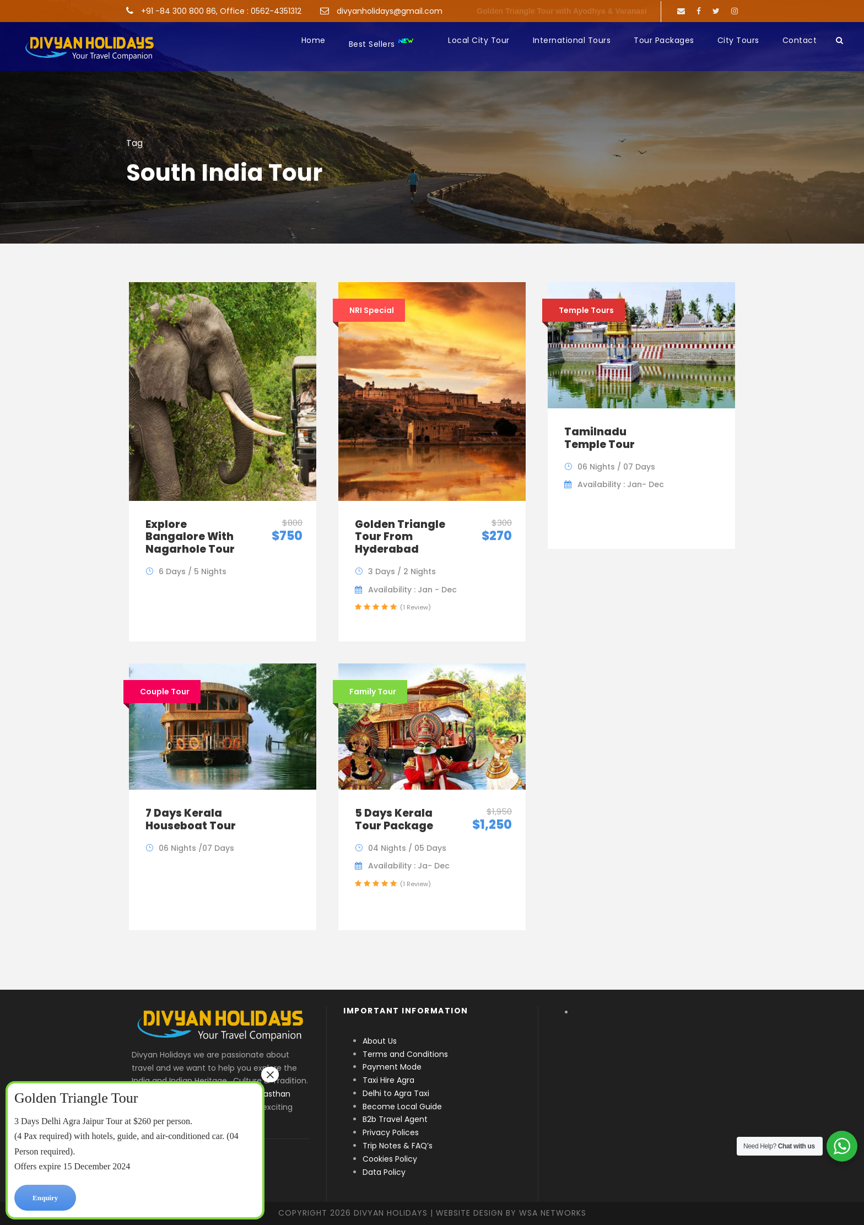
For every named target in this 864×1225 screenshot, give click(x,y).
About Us (380, 1040)
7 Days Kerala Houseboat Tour (190, 819)
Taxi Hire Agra (388, 1080)
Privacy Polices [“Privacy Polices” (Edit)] (391, 1132)
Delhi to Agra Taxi (397, 1093)
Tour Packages (664, 40)
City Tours (738, 40)
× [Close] (270, 1074)
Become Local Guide (402, 1106)
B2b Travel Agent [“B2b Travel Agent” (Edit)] (395, 1119)
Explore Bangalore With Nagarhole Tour (190, 537)
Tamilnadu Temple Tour (599, 438)
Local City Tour (479, 40)
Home (313, 40)
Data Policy (384, 1172)
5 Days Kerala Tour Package (394, 819)
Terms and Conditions (405, 1054)
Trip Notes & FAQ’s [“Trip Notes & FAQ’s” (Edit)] (398, 1145)
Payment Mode (392, 1066)
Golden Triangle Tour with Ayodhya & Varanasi (562, 11)
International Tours (572, 40)
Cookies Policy (390, 1158)
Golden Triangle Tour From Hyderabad (400, 537)
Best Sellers (381, 43)
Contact (799, 40)
